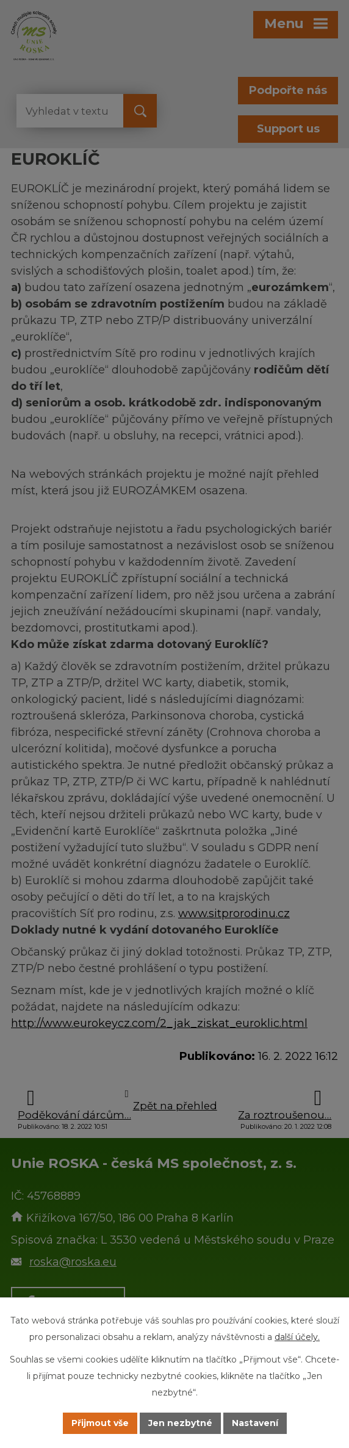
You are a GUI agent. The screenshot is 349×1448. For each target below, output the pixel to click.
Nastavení (255, 1422)
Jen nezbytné (180, 1422)
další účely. (297, 1336)
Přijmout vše (100, 1422)
